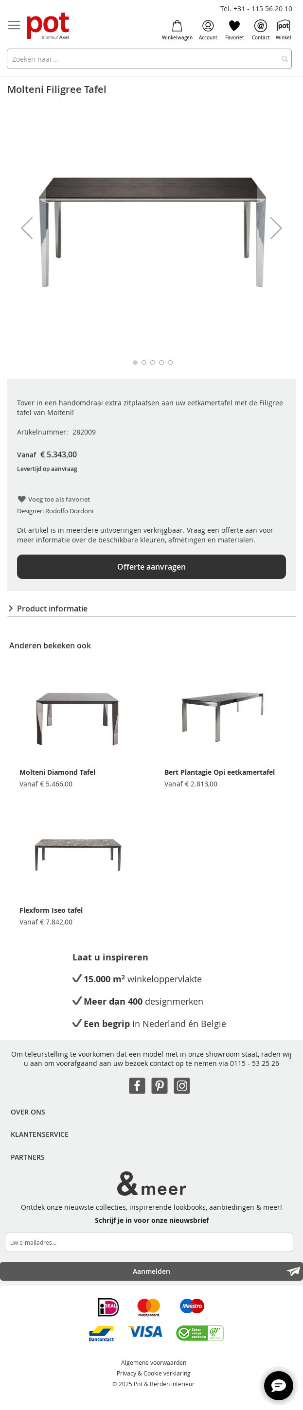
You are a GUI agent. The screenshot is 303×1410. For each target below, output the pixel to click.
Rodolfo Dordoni (69, 510)
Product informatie (52, 608)
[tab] (151, 608)
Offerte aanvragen (151, 566)
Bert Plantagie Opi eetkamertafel (219, 772)
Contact (261, 30)
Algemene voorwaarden (153, 1362)
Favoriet (234, 30)
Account (208, 30)
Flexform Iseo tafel (51, 910)
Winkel (283, 30)
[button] (26, 228)
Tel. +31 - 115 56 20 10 (256, 8)
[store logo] (49, 26)
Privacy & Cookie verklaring (154, 1373)
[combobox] (149, 59)
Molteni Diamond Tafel (57, 772)
